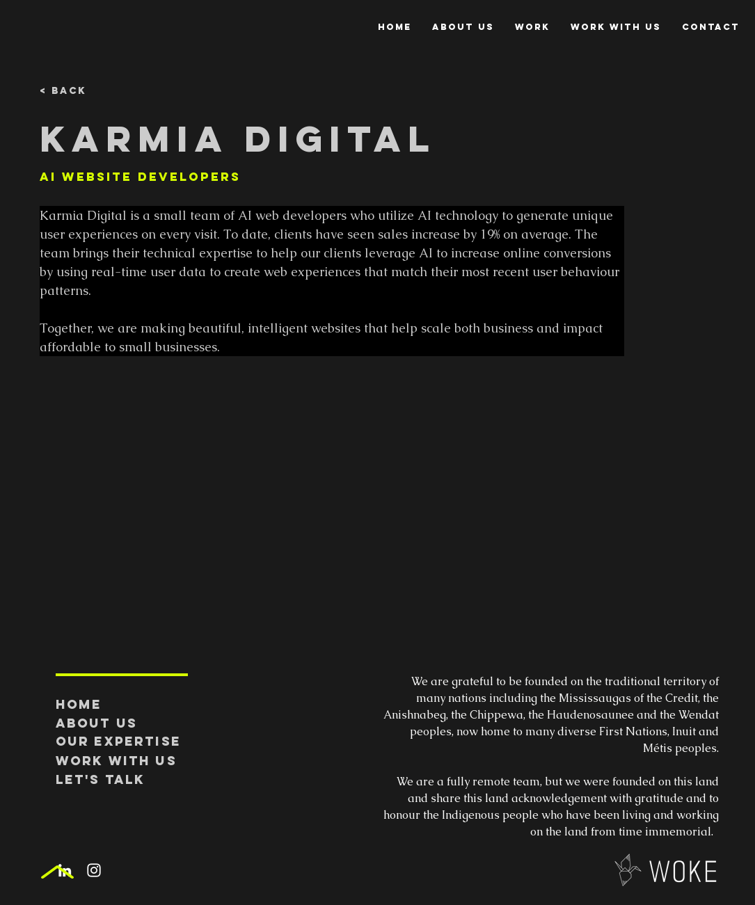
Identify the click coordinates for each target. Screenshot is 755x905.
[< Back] (85, 91)
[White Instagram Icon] (94, 870)
